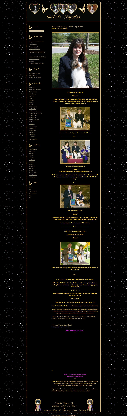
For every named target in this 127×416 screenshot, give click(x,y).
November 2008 (33, 175)
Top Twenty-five (33, 126)
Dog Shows (32, 96)
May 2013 (31, 155)
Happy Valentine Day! (62, 325)
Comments (33, 191)
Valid (32, 193)
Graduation (83, 316)
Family (84, 309)
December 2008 (33, 172)
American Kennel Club (34, 73)
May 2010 (31, 164)
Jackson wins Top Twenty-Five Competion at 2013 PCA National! (37, 51)
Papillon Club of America (35, 111)
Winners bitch (76, 313)
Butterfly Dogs (79, 309)
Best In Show (32, 87)
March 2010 (32, 166)
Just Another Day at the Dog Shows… (69, 26)
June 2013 (31, 153)
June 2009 (31, 168)
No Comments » (90, 313)
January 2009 (32, 170)
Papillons (58, 313)
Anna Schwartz (72, 415)
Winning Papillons (33, 139)
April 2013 (31, 157)
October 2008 (32, 177)
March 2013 (32, 160)
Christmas (86, 381)
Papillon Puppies (77, 311)
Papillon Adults (90, 309)
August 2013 (32, 151)
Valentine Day (68, 385)
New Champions (33, 106)
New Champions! (33, 44)
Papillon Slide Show (93, 311)
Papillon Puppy (84, 311)
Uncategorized (69, 313)
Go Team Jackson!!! (34, 46)
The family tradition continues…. (37, 63)
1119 (30, 54)
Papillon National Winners (67, 311)
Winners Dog (83, 313)
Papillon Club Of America (35, 77)
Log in (30, 187)
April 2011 (31, 162)
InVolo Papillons (33, 75)
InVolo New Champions (34, 49)
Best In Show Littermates (62, 309)
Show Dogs (63, 313)
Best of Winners (72, 309)
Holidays (31, 102)
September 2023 (33, 149)
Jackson (31, 104)
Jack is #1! (31, 61)
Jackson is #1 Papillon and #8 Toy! (37, 57)
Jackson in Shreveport (34, 59)
